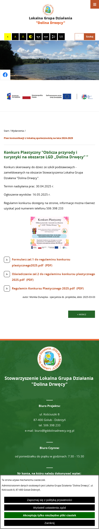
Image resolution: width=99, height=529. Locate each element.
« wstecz (81, 314)
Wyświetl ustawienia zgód (49, 507)
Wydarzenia (17, 130)
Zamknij (49, 523)
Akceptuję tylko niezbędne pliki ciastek (49, 515)
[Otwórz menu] (94, 4)
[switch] (38, 36)
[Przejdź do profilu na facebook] (5, 75)
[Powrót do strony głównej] (6, 131)
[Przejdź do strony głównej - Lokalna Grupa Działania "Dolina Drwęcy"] (49, 14)
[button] (49, 248)
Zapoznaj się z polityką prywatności (49, 500)
